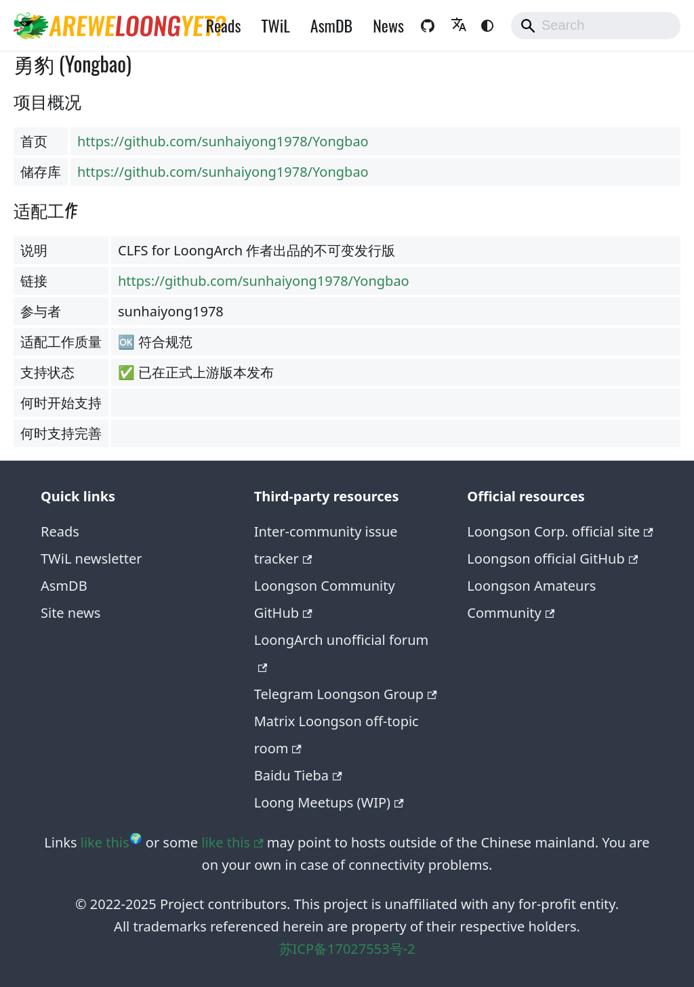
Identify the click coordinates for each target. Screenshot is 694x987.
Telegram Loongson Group (345, 694)
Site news (70, 613)
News (388, 25)
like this (105, 842)
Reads (223, 25)
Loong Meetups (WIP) (329, 802)
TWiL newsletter (91, 558)
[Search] (595, 25)
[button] (459, 25)
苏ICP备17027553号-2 (347, 949)
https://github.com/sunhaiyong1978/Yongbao (223, 141)
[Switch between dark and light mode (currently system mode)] (487, 25)
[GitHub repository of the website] (427, 25)
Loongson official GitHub (552, 558)
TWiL (275, 25)
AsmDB (331, 25)
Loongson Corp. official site (560, 531)
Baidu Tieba (298, 775)
